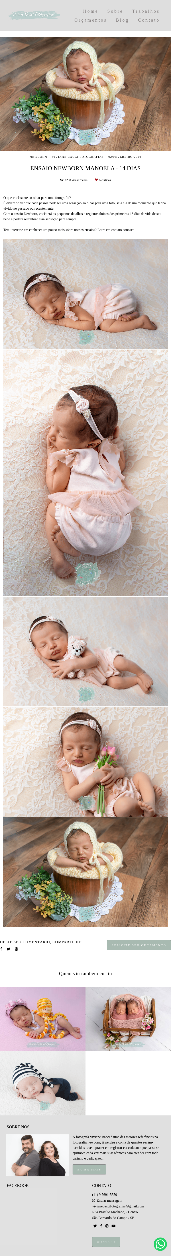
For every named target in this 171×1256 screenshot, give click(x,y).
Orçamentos (90, 20)
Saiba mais (89, 1169)
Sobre (115, 11)
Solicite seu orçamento (139, 945)
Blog (122, 20)
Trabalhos (146, 11)
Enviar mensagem (109, 1200)
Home (90, 11)
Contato (149, 20)
